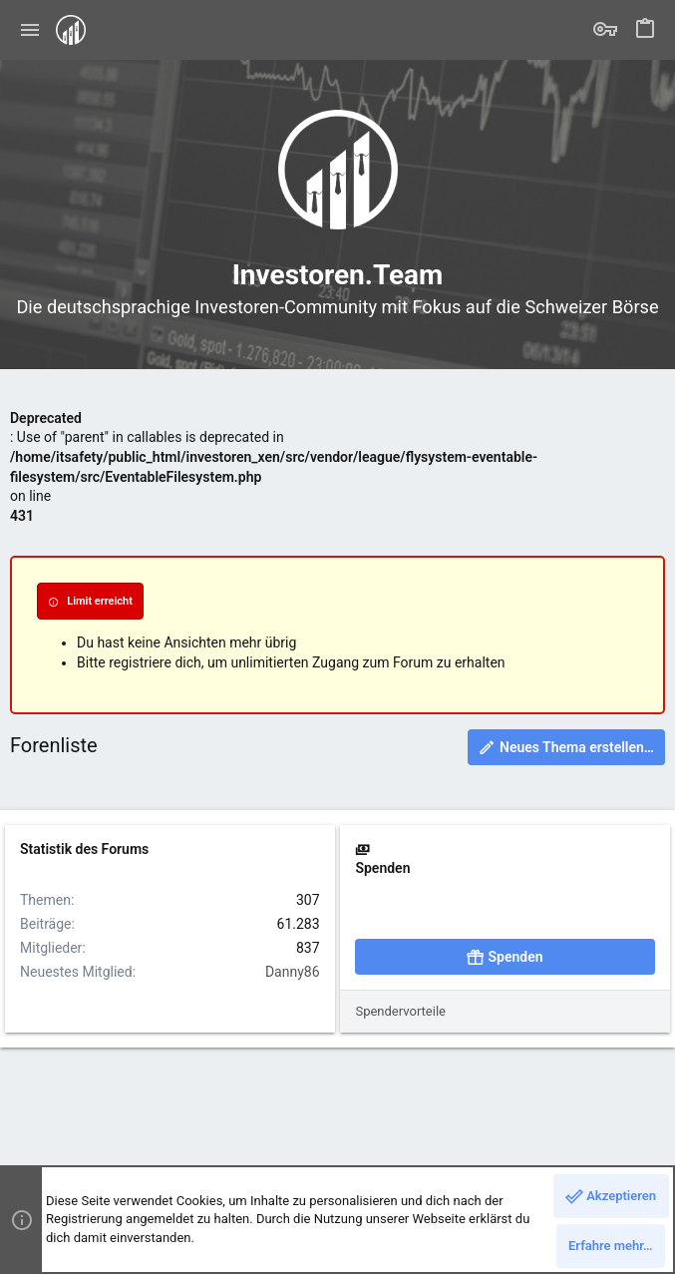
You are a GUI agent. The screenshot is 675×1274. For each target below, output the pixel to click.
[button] (30, 30)
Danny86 (292, 972)
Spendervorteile (400, 1011)
